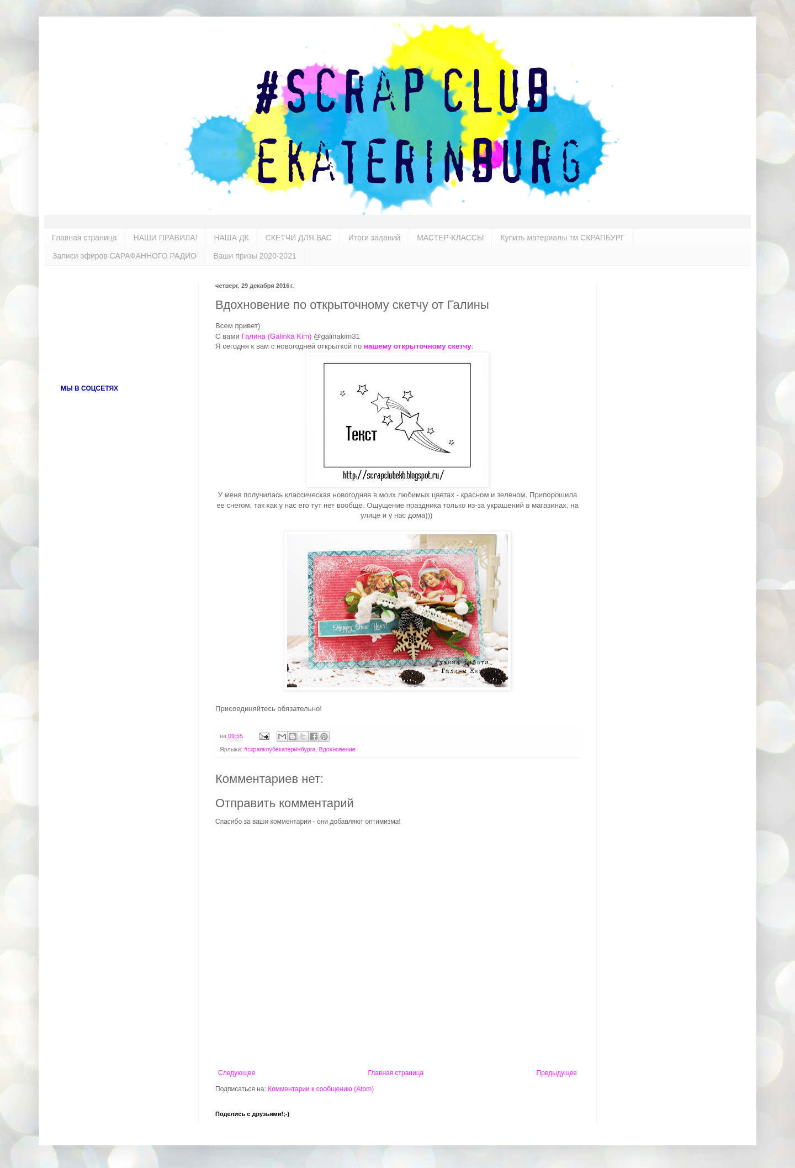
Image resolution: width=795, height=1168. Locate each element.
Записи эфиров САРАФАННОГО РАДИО (124, 255)
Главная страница (84, 237)
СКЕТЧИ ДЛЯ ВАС (299, 237)
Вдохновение (337, 749)
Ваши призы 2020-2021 (254, 255)
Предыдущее (557, 1073)
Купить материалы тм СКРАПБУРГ (562, 237)
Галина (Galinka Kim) (277, 336)
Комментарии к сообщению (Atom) (321, 1089)
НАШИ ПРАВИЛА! (166, 237)
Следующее (236, 1073)
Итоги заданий (374, 237)
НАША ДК (231, 237)
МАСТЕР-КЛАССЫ (450, 237)
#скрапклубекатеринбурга (279, 749)
